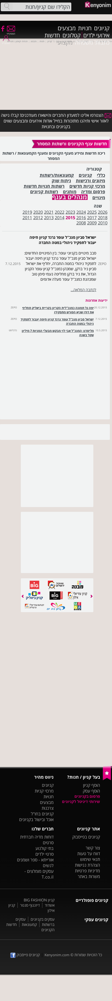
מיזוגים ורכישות (90, 180)
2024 (81, 212)
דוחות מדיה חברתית (37, 837)
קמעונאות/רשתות (57, 175)
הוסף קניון (91, 785)
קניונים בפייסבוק (86, 837)
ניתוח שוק (61, 180)
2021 (49, 212)
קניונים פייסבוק (25, 954)
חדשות (52, 35)
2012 (38, 217)
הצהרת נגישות (87, 865)
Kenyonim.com (57, 954)
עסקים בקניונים (43, 919)
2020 (38, 212)
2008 (81, 223)
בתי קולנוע (44, 848)
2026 (102, 212)
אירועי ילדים (96, 35)
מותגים (69, 191)
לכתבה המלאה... (83, 289)
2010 (102, 223)
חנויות (85, 28)
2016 (81, 217)
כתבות (102, 42)
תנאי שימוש (90, 859)
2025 (92, 212)
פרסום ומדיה (93, 191)
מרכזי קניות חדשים (87, 186)
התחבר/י (6, 41)
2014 (59, 217)
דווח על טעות (88, 853)
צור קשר (93, 848)
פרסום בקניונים (87, 796)
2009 (92, 223)
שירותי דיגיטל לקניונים (81, 801)
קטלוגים (71, 35)
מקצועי (64, 42)
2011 (27, 217)
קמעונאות (29, 924)
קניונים (102, 28)
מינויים (98, 197)
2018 (102, 217)
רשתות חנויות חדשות (44, 186)
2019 (27, 212)
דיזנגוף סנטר (30, 905)
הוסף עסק (91, 791)
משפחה (84, 42)
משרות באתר (89, 876)
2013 (49, 217)
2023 (70, 212)
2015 (70, 217)
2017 (92, 217)
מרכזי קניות (44, 791)
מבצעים (67, 28)
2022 (59, 212)
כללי (101, 175)
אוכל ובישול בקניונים (36, 819)
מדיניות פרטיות (87, 871)
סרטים (48, 842)
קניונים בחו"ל (42, 814)
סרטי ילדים (44, 854)
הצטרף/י (11, 32)
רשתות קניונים (44, 191)
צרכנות (48, 808)
